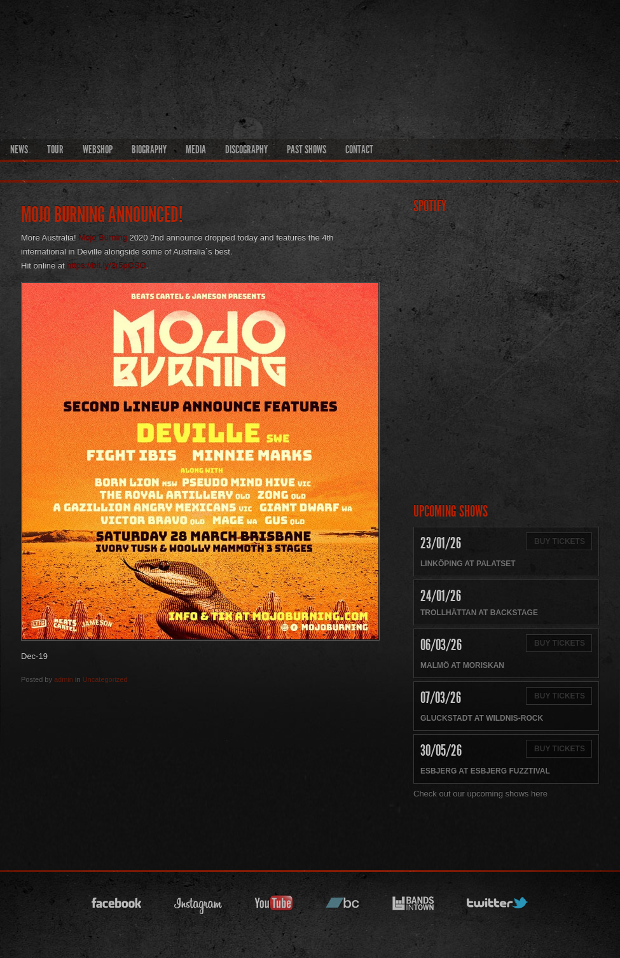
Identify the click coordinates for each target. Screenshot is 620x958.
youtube (274, 906)
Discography (246, 149)
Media (196, 149)
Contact (359, 149)
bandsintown (413, 906)
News (19, 149)
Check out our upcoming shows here (480, 793)
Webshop (98, 149)
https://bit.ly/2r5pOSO (106, 265)
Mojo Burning (102, 237)
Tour (55, 149)
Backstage (514, 612)
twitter (498, 906)
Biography (149, 149)
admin (63, 679)
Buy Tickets (559, 541)
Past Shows (306, 149)
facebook (117, 906)
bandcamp (343, 906)
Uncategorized (105, 679)
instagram (198, 906)
